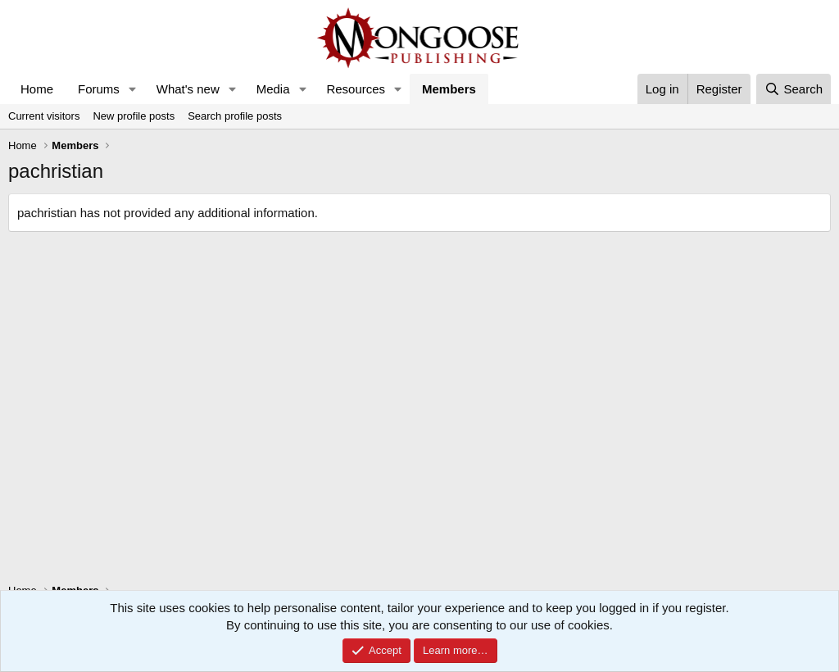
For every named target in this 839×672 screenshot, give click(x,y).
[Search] (793, 89)
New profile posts (134, 116)
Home (36, 89)
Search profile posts (235, 116)
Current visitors (43, 116)
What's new (188, 89)
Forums (99, 89)
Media (273, 89)
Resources (355, 89)
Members (449, 89)
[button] (132, 89)
